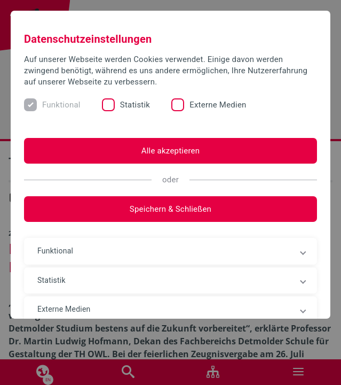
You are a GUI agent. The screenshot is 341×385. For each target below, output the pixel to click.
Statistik (135, 105)
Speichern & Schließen (170, 209)
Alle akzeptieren (170, 151)
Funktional (61, 105)
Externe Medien (217, 105)
